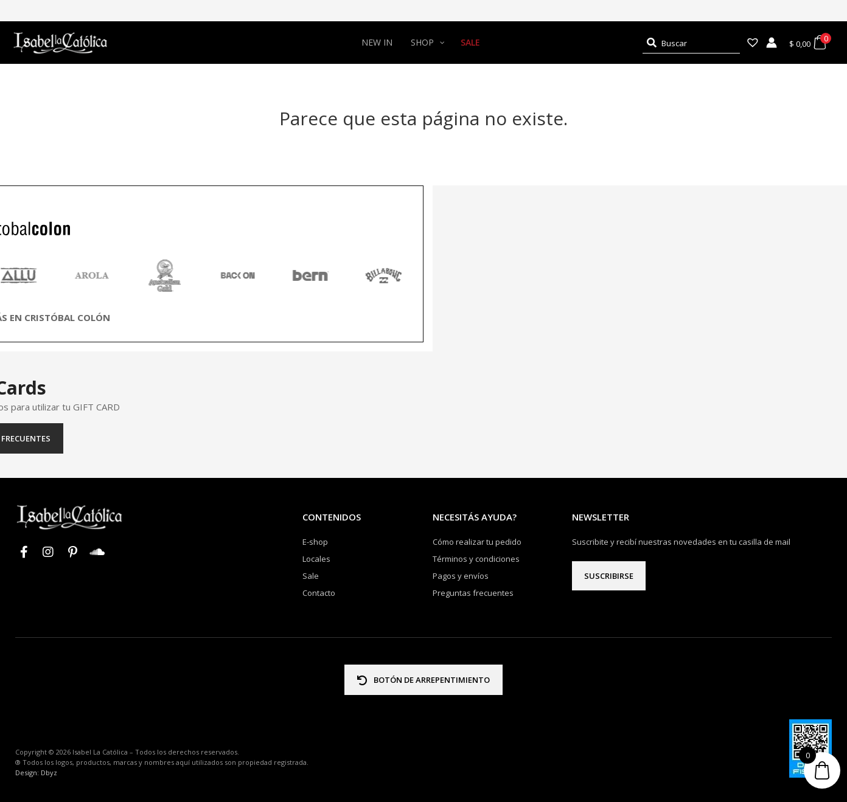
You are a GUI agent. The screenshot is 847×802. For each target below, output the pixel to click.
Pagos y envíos (461, 575)
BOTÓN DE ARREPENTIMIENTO (423, 679)
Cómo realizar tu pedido (477, 541)
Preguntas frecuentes (423, 438)
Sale (310, 575)
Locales (316, 558)
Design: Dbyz (36, 772)
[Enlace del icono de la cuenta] (771, 42)
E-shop (315, 541)
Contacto (318, 592)
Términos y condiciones (476, 558)
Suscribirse (608, 575)
